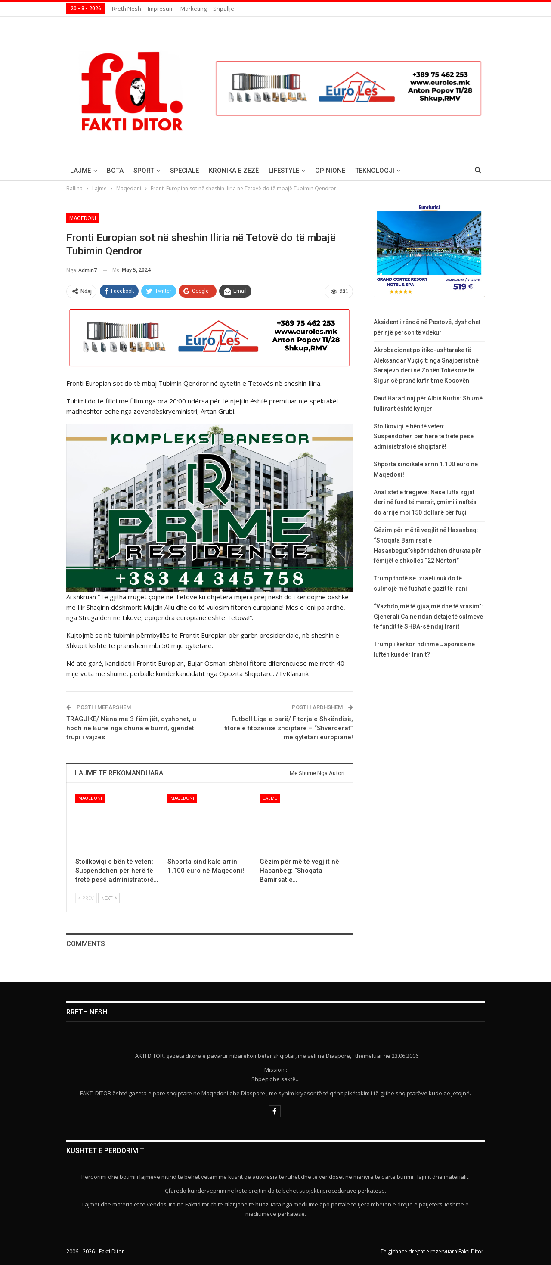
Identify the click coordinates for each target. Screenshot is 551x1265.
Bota (115, 170)
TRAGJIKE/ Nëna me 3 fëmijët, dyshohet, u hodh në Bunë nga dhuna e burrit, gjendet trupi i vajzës (131, 728)
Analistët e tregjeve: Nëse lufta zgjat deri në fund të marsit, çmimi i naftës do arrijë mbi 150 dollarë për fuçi (425, 502)
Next (109, 898)
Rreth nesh (126, 8)
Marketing (193, 8)
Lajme (80, 170)
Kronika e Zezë (234, 170)
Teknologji (374, 170)
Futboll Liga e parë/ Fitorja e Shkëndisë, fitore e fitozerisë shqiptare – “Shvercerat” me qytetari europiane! (288, 728)
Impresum (161, 8)
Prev (86, 898)
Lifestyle (284, 170)
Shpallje (223, 8)
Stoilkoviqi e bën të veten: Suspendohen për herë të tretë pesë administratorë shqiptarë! (424, 436)
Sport (143, 170)
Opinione (330, 170)
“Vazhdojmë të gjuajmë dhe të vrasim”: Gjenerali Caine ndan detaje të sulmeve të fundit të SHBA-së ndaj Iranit (428, 616)
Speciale (184, 170)
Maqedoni (82, 218)
